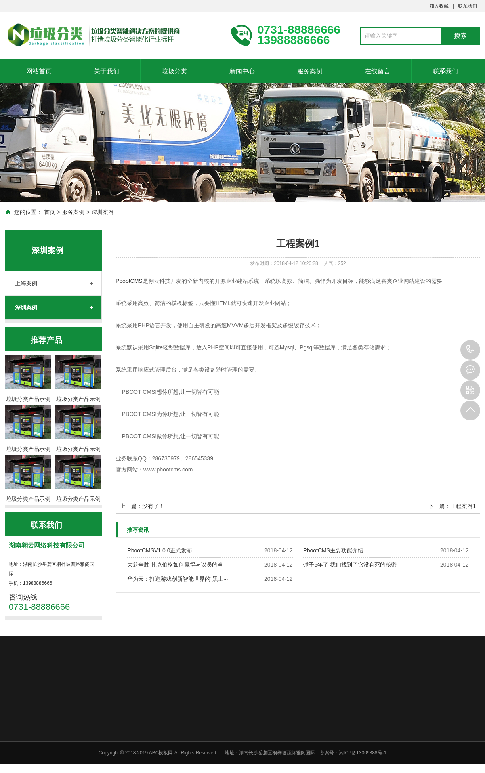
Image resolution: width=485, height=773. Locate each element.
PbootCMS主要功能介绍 (333, 550)
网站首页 (39, 71)
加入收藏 (439, 6)
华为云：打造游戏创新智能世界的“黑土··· (177, 579)
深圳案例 (103, 212)
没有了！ (153, 506)
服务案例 (310, 71)
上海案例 (26, 283)
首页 (49, 212)
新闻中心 (242, 71)
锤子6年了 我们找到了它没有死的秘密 (350, 564)
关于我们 (106, 71)
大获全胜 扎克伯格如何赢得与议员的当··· (177, 564)
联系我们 (467, 6)
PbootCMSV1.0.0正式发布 (159, 550)
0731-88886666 (470, 350)
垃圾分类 (174, 71)
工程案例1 (463, 506)
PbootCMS (129, 281)
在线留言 (377, 71)
